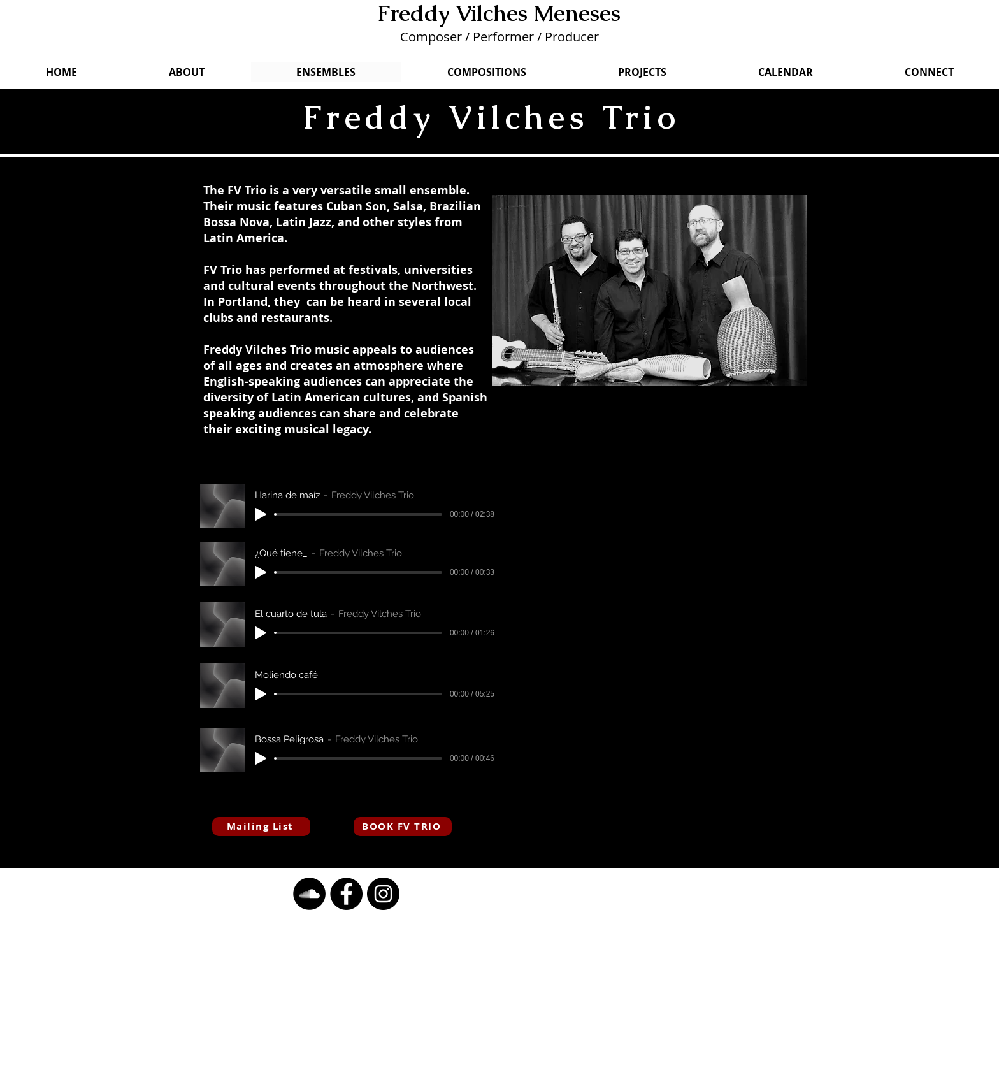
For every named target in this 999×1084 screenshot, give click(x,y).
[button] (309, 894)
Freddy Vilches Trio (491, 117)
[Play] (260, 514)
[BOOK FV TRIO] (403, 826)
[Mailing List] (261, 826)
